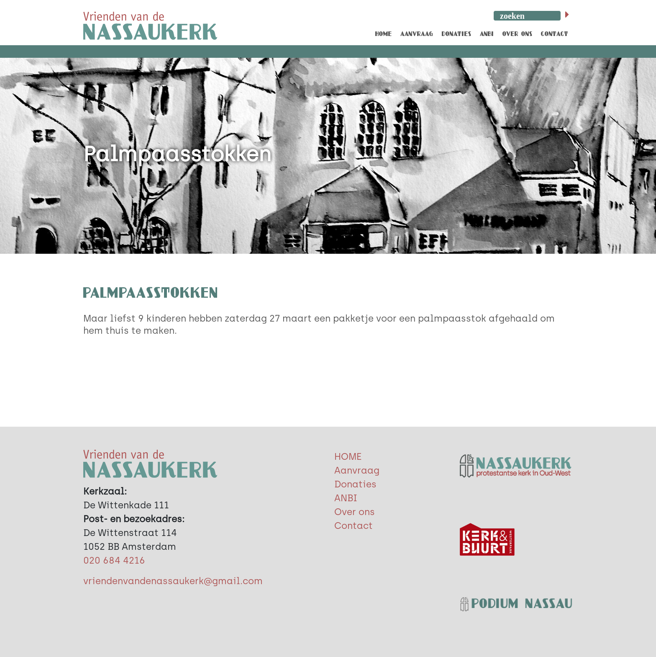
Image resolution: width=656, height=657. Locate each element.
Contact (353, 525)
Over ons (354, 512)
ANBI (345, 498)
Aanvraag (356, 470)
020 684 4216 (114, 560)
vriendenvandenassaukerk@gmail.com (173, 581)
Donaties (355, 484)
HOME (347, 456)
